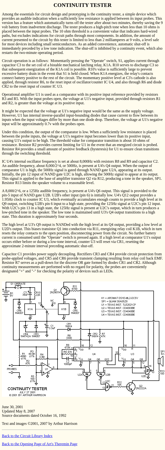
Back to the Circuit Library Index (27, 436)
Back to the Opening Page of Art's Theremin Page (39, 444)
